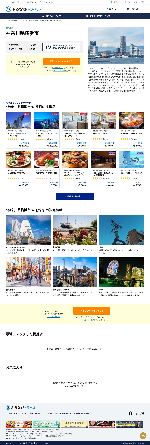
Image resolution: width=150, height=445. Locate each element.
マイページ (53, 413)
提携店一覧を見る (75, 196)
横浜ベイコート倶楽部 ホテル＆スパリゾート (18, 135)
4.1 (21, 178)
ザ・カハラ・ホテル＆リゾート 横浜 (46, 135)
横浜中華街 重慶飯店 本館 (131, 133)
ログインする (23, 67)
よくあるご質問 (139, 2)
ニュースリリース (11, 443)
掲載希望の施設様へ (83, 413)
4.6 (21, 139)
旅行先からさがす (53, 16)
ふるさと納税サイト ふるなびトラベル (18, 20)
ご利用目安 (23, 143)
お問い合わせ (128, 2)
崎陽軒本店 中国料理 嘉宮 (46, 173)
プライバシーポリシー (43, 443)
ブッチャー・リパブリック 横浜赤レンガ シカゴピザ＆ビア (74, 174)
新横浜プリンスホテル (101, 133)
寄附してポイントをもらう (61, 61)
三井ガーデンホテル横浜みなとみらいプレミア (75, 135)
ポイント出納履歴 (60, 71)
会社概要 (22, 443)
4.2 (134, 139)
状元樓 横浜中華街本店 (16, 173)
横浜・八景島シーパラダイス (131, 173)
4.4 (49, 139)
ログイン (112, 9)
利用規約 (30, 443)
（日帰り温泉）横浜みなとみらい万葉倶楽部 (103, 174)
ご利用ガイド (117, 2)
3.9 (106, 178)
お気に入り (134, 9)
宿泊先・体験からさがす (100, 16)
